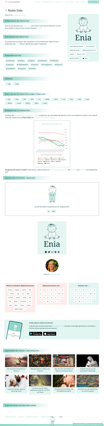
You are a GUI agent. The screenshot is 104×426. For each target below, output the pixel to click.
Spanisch (21, 68)
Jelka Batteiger (55, 274)
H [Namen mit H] (72, 294)
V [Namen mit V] (75, 301)
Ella (25, 99)
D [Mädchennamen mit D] (51, 290)
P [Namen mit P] (75, 297)
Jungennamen (58, 2)
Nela (79, 99)
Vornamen (37, 2)
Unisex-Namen (69, 2)
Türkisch (32, 68)
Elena (22, 305)
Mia (30, 290)
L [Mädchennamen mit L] (55, 294)
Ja (48, 211)
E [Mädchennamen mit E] (55, 290)
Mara (36, 103)
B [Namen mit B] (75, 290)
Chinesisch (10, 61)
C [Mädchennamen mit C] (47, 290)
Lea (30, 301)
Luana (19, 103)
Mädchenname (19, 15)
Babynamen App (93, 2)
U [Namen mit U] (94, 297)
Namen (72, 54)
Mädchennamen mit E (89, 50)
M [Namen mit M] (90, 294)
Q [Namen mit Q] (79, 297)
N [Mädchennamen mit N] (62, 294)
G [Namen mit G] (94, 290)
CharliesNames (10, 417)
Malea (47, 99)
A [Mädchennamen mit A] (40, 290)
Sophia (24, 290)
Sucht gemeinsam (79, 424)
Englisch (31, 61)
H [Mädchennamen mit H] (40, 294)
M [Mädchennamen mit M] (59, 294)
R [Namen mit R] (83, 297)
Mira (71, 99)
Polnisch (34, 64)
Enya (25, 26)
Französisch (42, 61)
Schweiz (73, 170)
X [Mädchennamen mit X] (51, 301)
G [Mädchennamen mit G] (62, 290)
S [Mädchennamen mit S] (55, 297)
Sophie (17, 290)
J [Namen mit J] (79, 294)
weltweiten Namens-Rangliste (44, 118)
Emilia (10, 290)
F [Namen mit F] (90, 290)
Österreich (63, 170)
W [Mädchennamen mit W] (47, 301)
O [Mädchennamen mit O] (40, 297)
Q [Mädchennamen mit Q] (47, 297)
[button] (40, 236)
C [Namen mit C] (79, 290)
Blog (77, 2)
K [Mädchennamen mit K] (51, 294)
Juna (87, 99)
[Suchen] (83, 2)
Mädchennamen (48, 2)
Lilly (18, 294)
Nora (16, 305)
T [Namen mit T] (90, 297)
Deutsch (21, 61)
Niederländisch (22, 64)
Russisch (58, 64)
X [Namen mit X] (83, 301)
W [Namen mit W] (79, 301)
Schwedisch (10, 68)
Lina (64, 99)
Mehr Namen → (20, 309)
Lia (39, 99)
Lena (10, 305)
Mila (32, 99)
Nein (53, 211)
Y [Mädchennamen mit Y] (55, 301)
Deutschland (54, 170)
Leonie (29, 305)
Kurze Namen (90, 46)
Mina (55, 99)
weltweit (83, 170)
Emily (24, 297)
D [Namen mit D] (83, 290)
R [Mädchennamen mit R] (51, 297)
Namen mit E (81, 54)
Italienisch (54, 61)
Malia (15, 301)
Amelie (18, 297)
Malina (10, 103)
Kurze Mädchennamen (76, 46)
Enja (9, 84)
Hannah (10, 297)
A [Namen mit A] (72, 290)
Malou (28, 103)
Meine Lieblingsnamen (94, 424)
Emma (12, 294)
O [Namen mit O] (72, 297)
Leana (45, 103)
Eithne (39, 28)
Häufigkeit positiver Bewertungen (27, 115)
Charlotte (23, 301)
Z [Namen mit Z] (90, 301)
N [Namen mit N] (94, 294)
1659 (84, 58)
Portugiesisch (46, 64)
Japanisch (10, 64)
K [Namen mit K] (83, 294)
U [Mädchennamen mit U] (62, 297)
